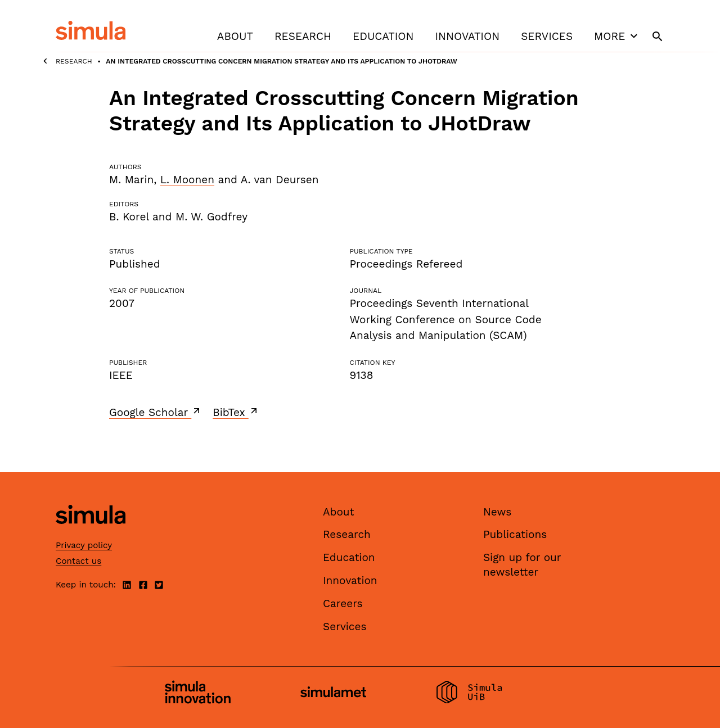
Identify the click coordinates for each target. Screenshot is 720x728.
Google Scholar (155, 412)
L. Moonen (187, 179)
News (497, 511)
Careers (343, 603)
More (617, 36)
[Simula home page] (90, 533)
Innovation (467, 36)
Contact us (78, 561)
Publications (515, 534)
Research (302, 36)
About (235, 36)
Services (547, 36)
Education (383, 36)
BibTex (236, 412)
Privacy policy (84, 545)
